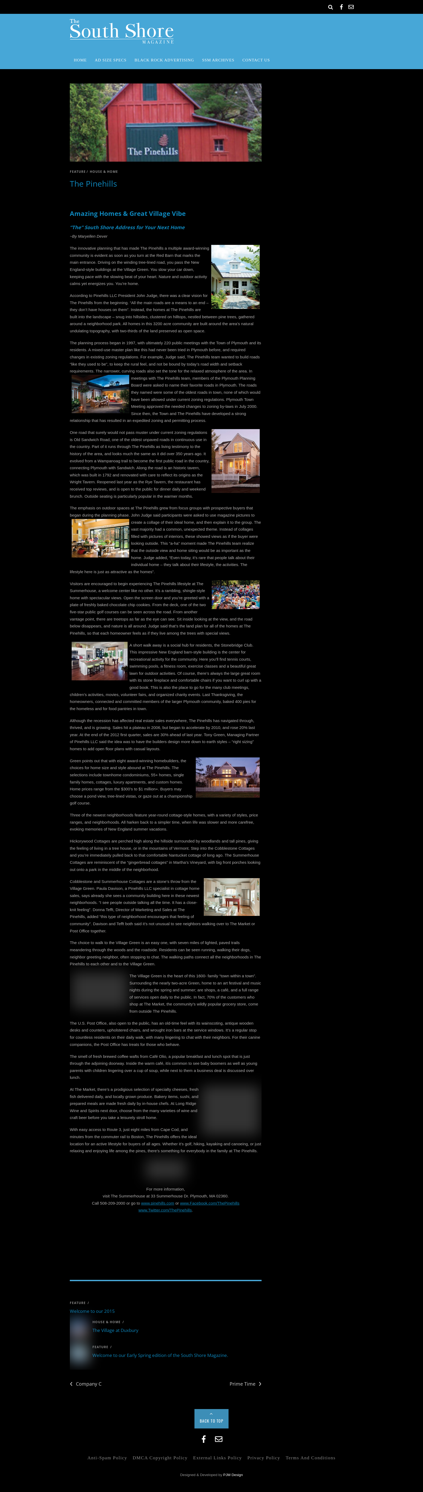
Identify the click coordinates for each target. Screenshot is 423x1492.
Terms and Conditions (310, 1457)
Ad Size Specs (111, 60)
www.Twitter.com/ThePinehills (165, 1210)
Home (80, 60)
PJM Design (233, 1475)
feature (78, 171)
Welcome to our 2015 (92, 1311)
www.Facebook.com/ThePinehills (209, 1203)
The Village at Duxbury (115, 1330)
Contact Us (256, 60)
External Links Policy (217, 1457)
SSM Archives (218, 60)
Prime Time (246, 1384)
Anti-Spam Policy (107, 1457)
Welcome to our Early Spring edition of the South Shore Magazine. (160, 1355)
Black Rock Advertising (164, 60)
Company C (85, 1384)
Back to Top (211, 1421)
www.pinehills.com (157, 1203)
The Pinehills (93, 183)
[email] (351, 6)
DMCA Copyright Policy (160, 1457)
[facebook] (341, 6)
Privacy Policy (263, 1457)
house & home (104, 171)
